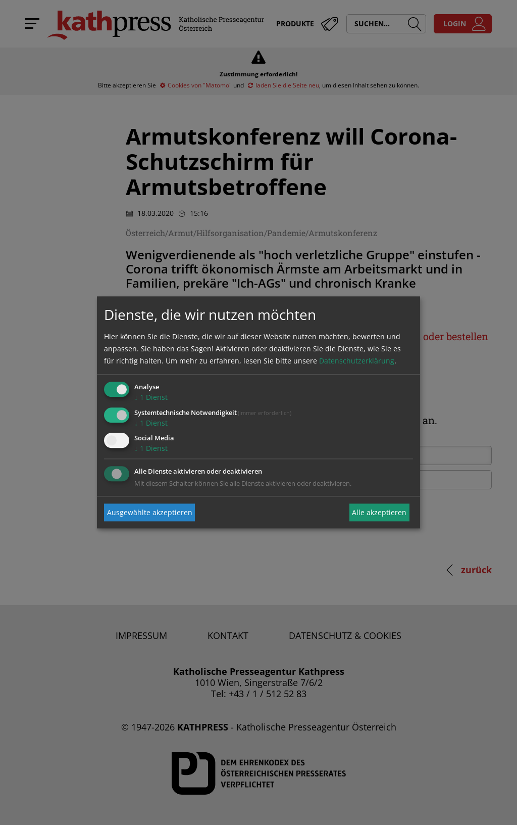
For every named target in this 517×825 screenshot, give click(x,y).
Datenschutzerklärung (356, 360)
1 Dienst (151, 397)
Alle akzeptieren (379, 512)
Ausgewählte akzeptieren (149, 512)
